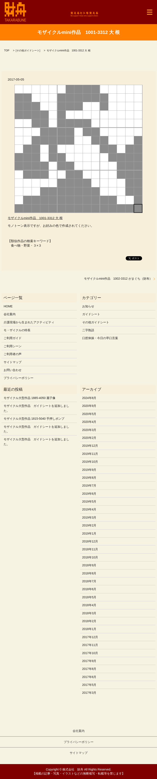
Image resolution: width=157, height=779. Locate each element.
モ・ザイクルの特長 (17, 330)
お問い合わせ (13, 370)
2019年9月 (89, 469)
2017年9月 (89, 661)
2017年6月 (89, 677)
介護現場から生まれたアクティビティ (29, 322)
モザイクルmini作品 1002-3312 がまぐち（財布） (118, 278)
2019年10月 (90, 461)
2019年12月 (90, 445)
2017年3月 (89, 692)
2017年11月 (90, 645)
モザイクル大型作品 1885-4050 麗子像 (29, 398)
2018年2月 (89, 621)
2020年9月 (89, 406)
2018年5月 (89, 597)
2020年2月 (89, 437)
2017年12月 (90, 637)
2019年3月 (89, 517)
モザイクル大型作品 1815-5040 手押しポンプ (34, 418)
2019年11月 (90, 453)
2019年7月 (89, 485)
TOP (6, 50)
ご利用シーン (13, 346)
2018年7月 (89, 581)
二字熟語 (88, 330)
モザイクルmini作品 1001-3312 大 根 (35, 218)
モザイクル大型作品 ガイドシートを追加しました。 (36, 408)
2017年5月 (89, 685)
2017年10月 (90, 653)
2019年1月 (89, 533)
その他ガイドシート (27, 50)
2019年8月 (89, 477)
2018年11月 (90, 549)
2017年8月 (89, 669)
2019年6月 (89, 493)
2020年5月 (89, 414)
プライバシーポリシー (18, 378)
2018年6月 (89, 589)
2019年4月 (89, 509)
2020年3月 (89, 430)
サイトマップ (13, 362)
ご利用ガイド (13, 338)
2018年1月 (89, 629)
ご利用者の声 (13, 354)
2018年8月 (89, 573)
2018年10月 (90, 557)
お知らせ (88, 306)
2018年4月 (89, 605)
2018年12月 (90, 541)
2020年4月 (89, 421)
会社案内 (10, 314)
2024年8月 (89, 398)
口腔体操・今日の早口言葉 (100, 338)
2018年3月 (89, 613)
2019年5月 (89, 501)
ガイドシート (91, 314)
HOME (8, 306)
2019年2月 (89, 525)
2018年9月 (89, 565)
